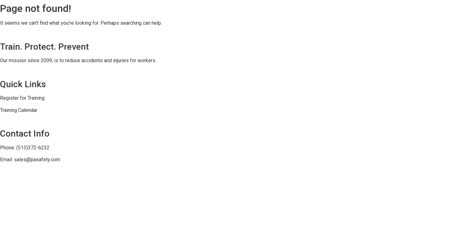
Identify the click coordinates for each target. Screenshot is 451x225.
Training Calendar (18, 110)
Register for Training (22, 98)
